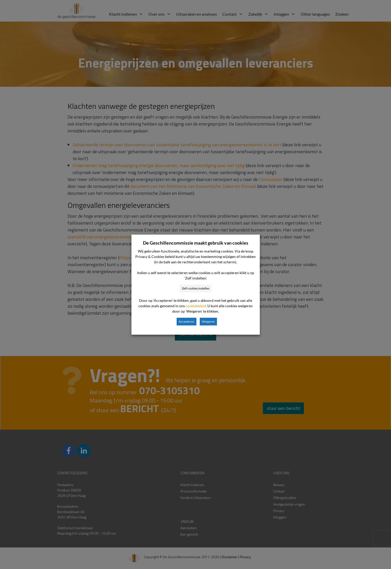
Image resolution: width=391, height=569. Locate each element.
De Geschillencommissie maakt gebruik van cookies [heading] (195, 243)
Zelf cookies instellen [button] (195, 288)
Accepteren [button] (186, 321)
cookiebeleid (196, 306)
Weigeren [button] (208, 321)
